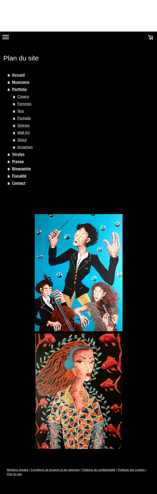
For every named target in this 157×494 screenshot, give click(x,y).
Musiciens (20, 82)
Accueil (18, 75)
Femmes (24, 104)
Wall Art (23, 133)
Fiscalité (19, 176)
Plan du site (14, 474)
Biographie (21, 169)
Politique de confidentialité (99, 469)
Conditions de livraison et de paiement (55, 469)
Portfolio (19, 89)
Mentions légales (17, 469)
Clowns (23, 96)
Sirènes (23, 125)
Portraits (24, 118)
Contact (18, 183)
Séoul (22, 140)
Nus (20, 111)
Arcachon (25, 147)
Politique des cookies (131, 469)
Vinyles (18, 154)
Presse (18, 161)
